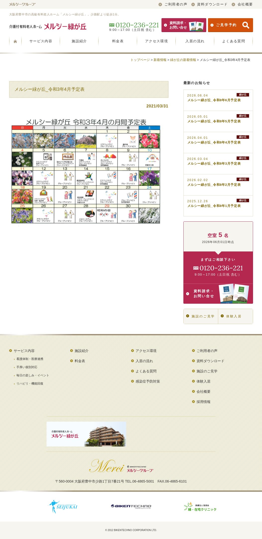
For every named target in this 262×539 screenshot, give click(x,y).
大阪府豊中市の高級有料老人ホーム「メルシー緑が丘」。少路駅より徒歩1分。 (65, 14)
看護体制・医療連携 (29, 359)
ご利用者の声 (172, 4)
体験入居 (231, 316)
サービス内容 (40, 41)
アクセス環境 (156, 41)
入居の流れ (195, 41)
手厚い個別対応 (26, 367)
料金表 (118, 41)
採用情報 (203, 402)
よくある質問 (233, 41)
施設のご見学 (200, 316)
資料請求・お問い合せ (184, 25)
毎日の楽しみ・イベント (32, 375)
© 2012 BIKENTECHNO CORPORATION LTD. (131, 530)
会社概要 (242, 4)
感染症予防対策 (148, 381)
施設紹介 (79, 41)
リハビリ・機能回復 (29, 383)
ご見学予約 (229, 25)
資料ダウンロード (209, 4)
